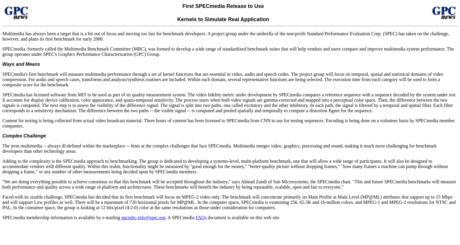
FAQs (201, 217)
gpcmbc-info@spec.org (143, 217)
